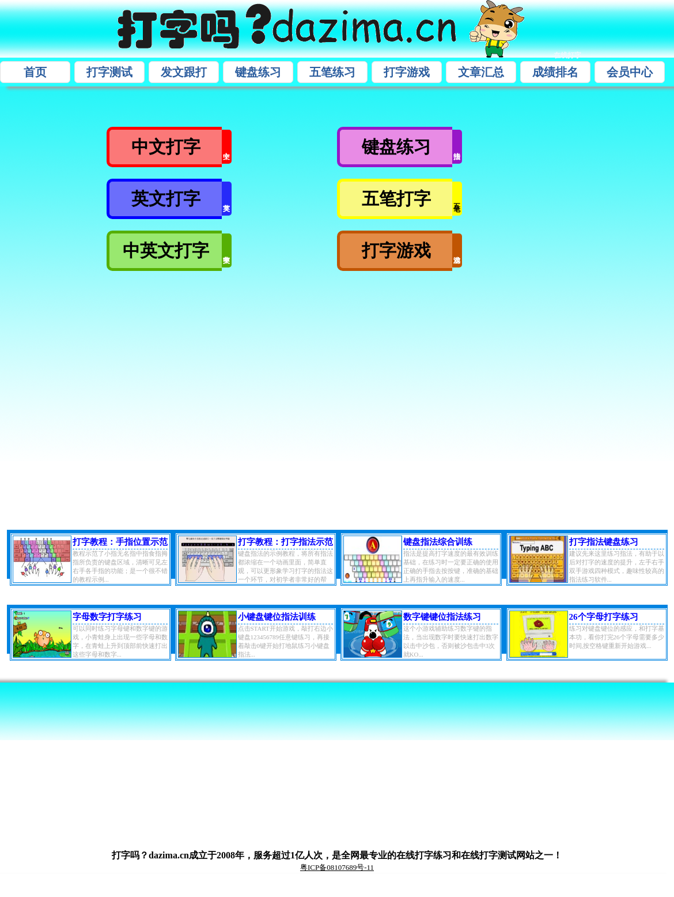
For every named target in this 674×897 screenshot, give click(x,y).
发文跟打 (184, 72)
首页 (35, 72)
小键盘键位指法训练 (277, 616)
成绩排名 (555, 72)
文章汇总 (481, 72)
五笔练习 (332, 72)
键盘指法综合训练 (437, 542)
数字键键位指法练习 (442, 616)
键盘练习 (258, 72)
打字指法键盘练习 (603, 542)
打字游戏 (407, 72)
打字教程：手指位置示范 (120, 542)
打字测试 (109, 72)
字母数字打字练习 (107, 616)
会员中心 (630, 72)
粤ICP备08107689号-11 (337, 867)
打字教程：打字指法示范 (285, 542)
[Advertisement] (235, 396)
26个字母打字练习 (603, 616)
